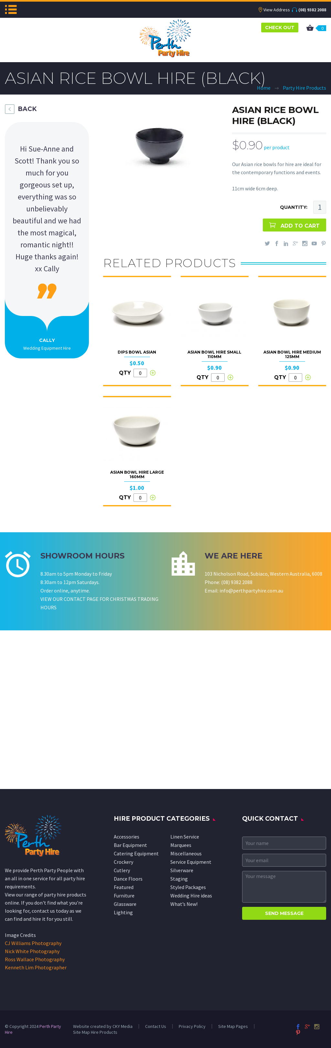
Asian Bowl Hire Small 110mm (214, 354)
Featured (123, 887)
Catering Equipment (136, 853)
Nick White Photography (32, 951)
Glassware (125, 904)
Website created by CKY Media (103, 1026)
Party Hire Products (304, 88)
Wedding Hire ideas (191, 895)
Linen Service (184, 836)
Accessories (126, 836)
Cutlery (122, 870)
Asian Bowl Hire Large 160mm (137, 474)
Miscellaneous (186, 853)
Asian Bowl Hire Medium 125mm (292, 354)
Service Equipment (190, 862)
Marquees (180, 845)
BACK (27, 109)
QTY (125, 373)
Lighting (123, 912)
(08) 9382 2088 (312, 10)
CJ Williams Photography (33, 943)
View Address (276, 10)
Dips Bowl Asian (137, 352)
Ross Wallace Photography (35, 959)
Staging (179, 878)
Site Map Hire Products (95, 1032)
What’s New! (184, 904)
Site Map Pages (233, 1026)
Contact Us (155, 1026)
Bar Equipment (130, 845)
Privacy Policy (192, 1026)
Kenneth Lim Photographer (36, 967)
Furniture (124, 895)
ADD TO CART (300, 226)
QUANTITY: (293, 207)
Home (264, 88)
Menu (11, 9)
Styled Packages (188, 887)
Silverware (181, 870)
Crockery (123, 862)
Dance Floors (128, 878)
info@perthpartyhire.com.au (251, 590)
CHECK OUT (279, 27)
